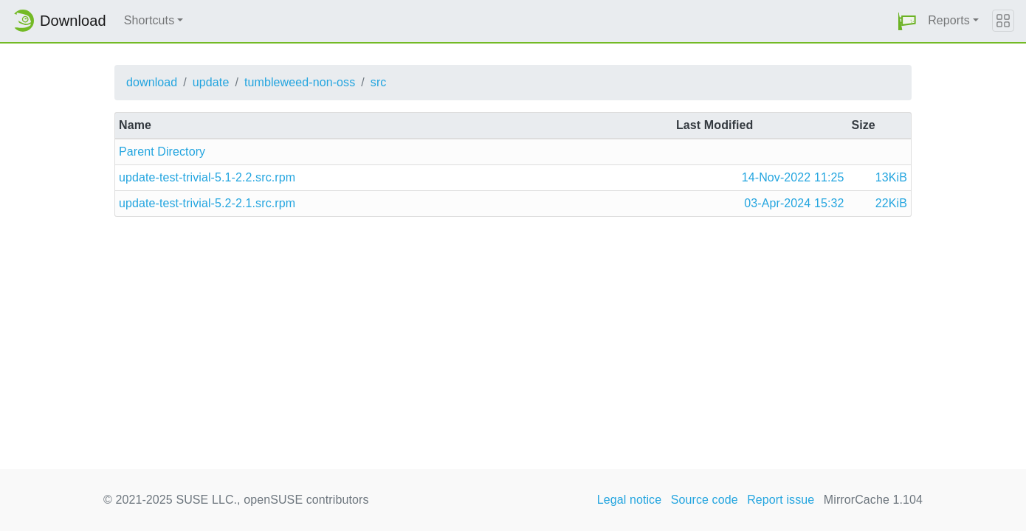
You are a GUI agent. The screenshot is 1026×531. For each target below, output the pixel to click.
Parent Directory (162, 151)
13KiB (891, 177)
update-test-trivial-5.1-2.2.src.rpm (207, 177)
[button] (907, 21)
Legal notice (629, 499)
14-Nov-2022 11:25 (793, 177)
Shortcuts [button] (149, 20)
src (379, 82)
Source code (704, 499)
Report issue (780, 499)
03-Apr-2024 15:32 (794, 203)
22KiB (891, 203)
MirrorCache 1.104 (873, 499)
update (211, 82)
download (151, 82)
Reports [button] (949, 20)
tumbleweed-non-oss (299, 82)
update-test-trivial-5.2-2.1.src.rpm (207, 203)
